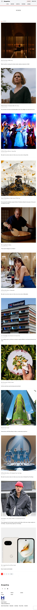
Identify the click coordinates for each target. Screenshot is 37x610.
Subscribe (29, 1)
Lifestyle (21, 592)
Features (2, 594)
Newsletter (26, 605)
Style (2, 592)
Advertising (16, 605)
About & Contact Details (4, 605)
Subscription (11, 605)
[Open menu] (2, 1)
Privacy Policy (21, 605)
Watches (12, 592)
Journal (12, 594)
